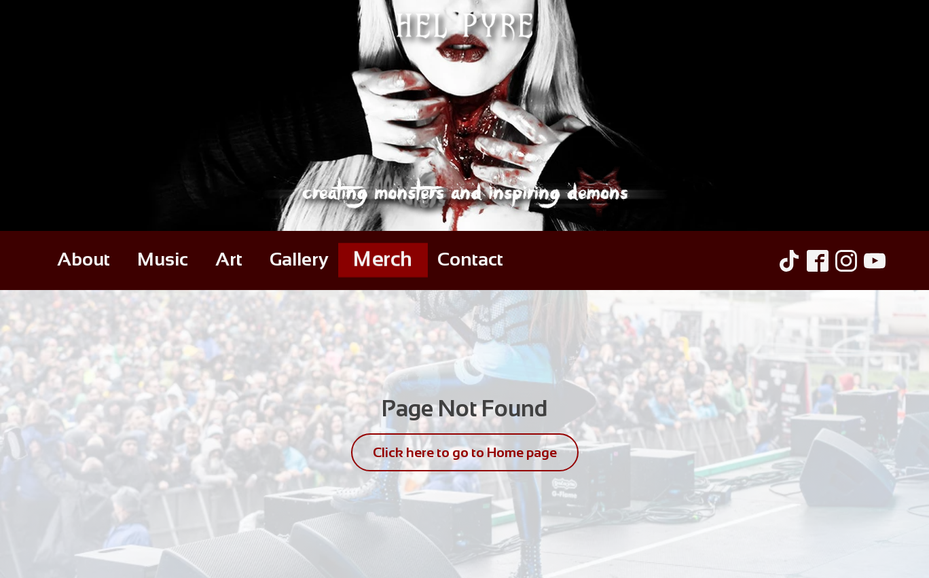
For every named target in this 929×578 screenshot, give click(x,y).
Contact (470, 259)
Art (228, 259)
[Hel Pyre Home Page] (464, 115)
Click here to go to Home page (465, 452)
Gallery (299, 259)
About (83, 259)
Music (162, 259)
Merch (383, 259)
